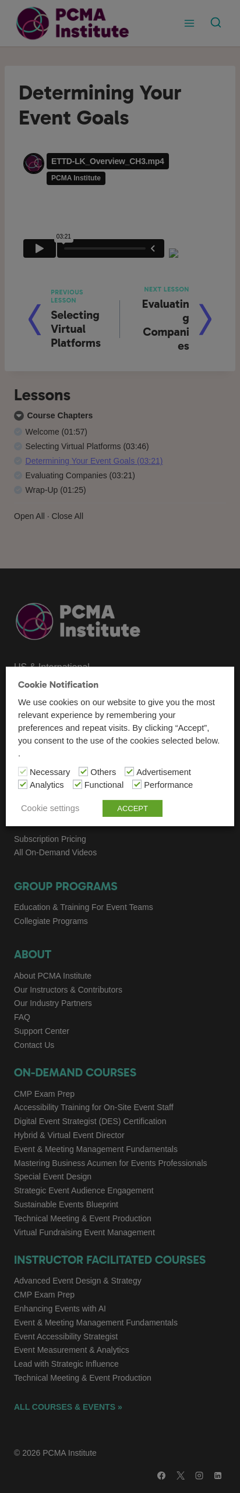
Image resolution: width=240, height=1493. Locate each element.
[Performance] (137, 784)
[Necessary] (22, 771)
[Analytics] (22, 784)
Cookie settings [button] (50, 808)
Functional (104, 785)
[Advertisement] (129, 771)
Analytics (47, 785)
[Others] (83, 771)
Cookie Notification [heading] (58, 684)
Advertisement (163, 772)
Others (103, 772)
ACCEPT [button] (132, 808)
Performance (168, 785)
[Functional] (77, 784)
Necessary (50, 772)
